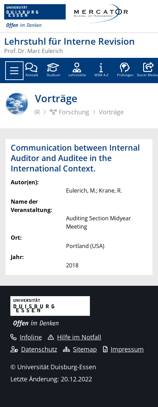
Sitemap (80, 349)
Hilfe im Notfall (74, 337)
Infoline (26, 337)
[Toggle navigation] (14, 70)
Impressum (123, 349)
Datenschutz (33, 349)
